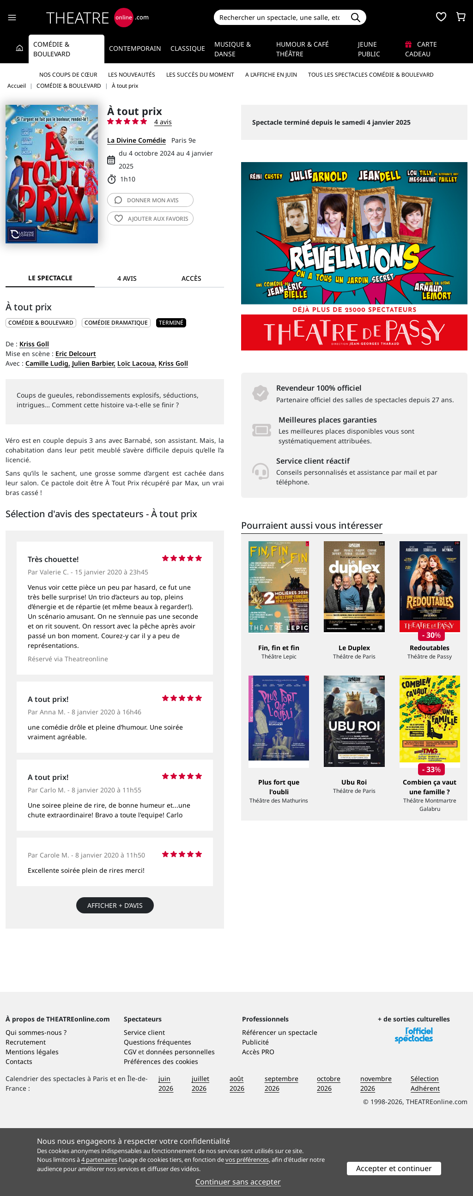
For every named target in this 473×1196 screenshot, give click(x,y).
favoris (151, 219)
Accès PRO (258, 1119)
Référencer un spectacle (279, 1099)
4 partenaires (99, 1159)
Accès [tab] (191, 278)
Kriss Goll (34, 343)
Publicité (255, 1109)
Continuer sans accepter (238, 1182)
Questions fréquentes (157, 1109)
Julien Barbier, (93, 363)
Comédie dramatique (116, 322)
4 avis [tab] (127, 278)
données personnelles (180, 1119)
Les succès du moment (200, 75)
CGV (130, 1119)
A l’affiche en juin (271, 75)
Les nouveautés (131, 75)
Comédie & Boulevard (51, 49)
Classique (187, 48)
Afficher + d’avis (115, 905)
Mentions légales (32, 1119)
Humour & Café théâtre (302, 49)
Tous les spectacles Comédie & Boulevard (371, 75)
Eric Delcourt (75, 353)
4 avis (163, 121)
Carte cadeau (421, 49)
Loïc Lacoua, (137, 363)
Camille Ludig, (47, 363)
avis (147, 200)
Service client (144, 1099)
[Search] (280, 17)
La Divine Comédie (136, 140)
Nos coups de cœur (68, 75)
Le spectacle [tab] (50, 277)
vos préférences (247, 1159)
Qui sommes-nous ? (36, 1099)
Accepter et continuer (394, 1168)
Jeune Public (369, 49)
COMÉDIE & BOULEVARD (40, 322)
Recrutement (26, 1109)
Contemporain (135, 48)
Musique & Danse (232, 49)
